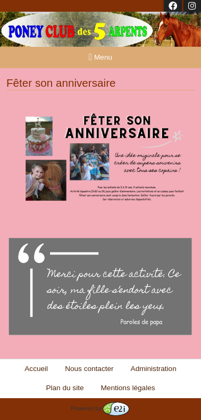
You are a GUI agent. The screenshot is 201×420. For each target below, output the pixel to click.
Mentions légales (128, 388)
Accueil (36, 369)
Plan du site (64, 388)
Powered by (100, 408)
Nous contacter (89, 369)
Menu (100, 57)
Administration (154, 369)
